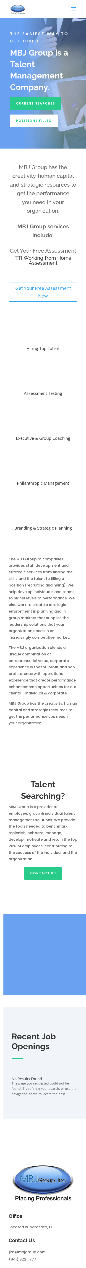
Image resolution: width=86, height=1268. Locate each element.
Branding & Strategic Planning (43, 528)
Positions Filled (34, 120)
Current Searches (35, 103)
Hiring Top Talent (43, 348)
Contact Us (43, 873)
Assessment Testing (43, 393)
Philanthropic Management (43, 483)
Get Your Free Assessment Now (43, 292)
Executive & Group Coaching (43, 438)
